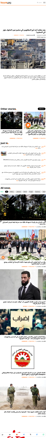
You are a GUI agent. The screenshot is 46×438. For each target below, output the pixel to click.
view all (41, 109)
